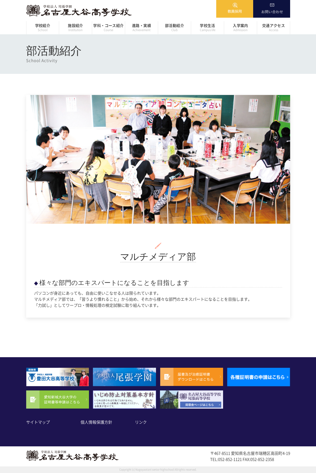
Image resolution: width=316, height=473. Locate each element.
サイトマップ (38, 422)
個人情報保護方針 (96, 422)
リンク (141, 422)
